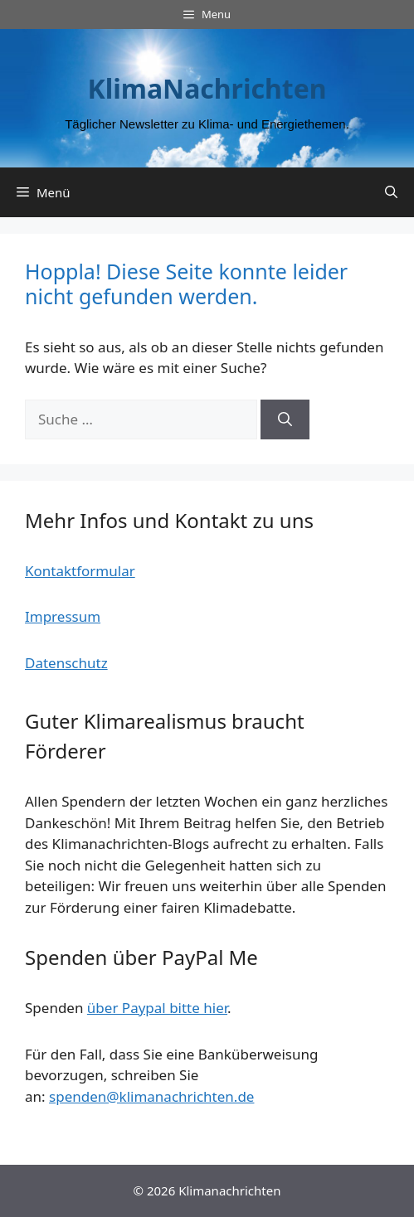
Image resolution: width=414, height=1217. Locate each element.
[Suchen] (285, 419)
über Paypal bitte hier (157, 1007)
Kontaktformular (80, 570)
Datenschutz (66, 662)
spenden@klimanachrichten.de (151, 1096)
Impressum (62, 616)
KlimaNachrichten (206, 88)
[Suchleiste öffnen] (391, 192)
